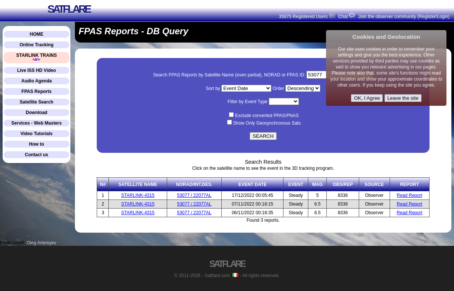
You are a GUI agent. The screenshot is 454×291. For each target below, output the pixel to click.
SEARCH (263, 136)
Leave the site (403, 98)
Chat (346, 16)
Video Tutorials (36, 133)
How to (36, 144)
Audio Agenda (36, 81)
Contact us (36, 154)
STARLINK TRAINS (36, 57)
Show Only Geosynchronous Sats (266, 123)
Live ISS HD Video (36, 70)
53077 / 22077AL (194, 195)
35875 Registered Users (307, 16)
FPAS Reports (36, 91)
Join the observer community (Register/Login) (403, 16)
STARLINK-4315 (137, 195)
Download (36, 112)
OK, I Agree (367, 98)
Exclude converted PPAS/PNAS (267, 115)
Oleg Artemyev (41, 242)
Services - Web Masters (36, 123)
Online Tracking (36, 44)
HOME (36, 34)
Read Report (409, 195)
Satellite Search (36, 102)
